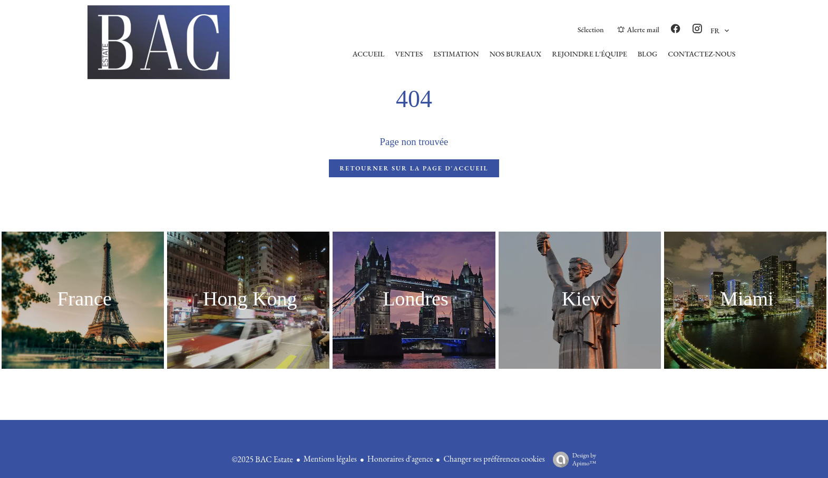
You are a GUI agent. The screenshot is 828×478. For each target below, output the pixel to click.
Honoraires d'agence (400, 458)
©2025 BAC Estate (262, 459)
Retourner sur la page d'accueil (413, 168)
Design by (572, 459)
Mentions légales (330, 458)
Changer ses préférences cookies (493, 458)
